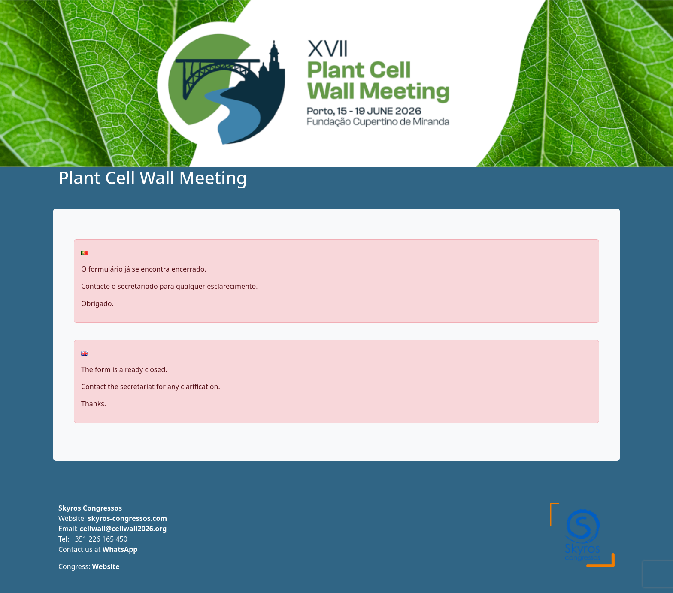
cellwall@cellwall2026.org (123, 528)
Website (106, 566)
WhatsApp (120, 549)
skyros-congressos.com (127, 518)
